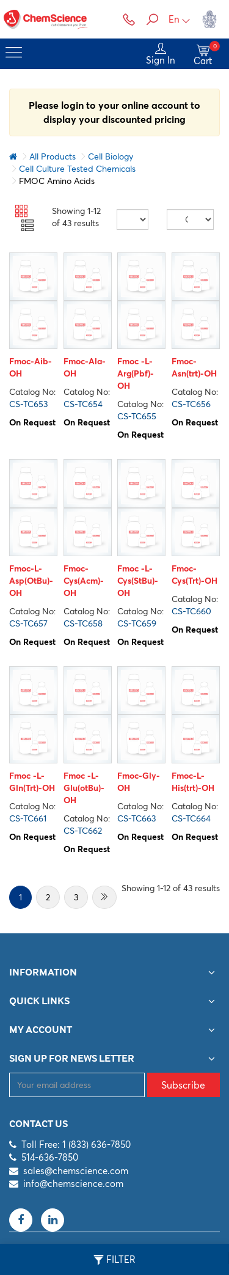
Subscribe (183, 1085)
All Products (52, 156)
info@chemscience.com (73, 1183)
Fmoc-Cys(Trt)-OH (194, 574)
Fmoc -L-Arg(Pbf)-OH (135, 373)
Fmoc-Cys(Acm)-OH (84, 580)
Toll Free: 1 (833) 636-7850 (76, 1144)
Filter (114, 1260)
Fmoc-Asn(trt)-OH (194, 367)
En (180, 19)
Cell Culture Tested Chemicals (77, 168)
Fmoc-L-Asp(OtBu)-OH (31, 580)
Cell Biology (110, 156)
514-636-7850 (49, 1157)
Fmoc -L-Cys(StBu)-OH (137, 580)
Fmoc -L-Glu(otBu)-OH (84, 788)
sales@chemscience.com (75, 1171)
